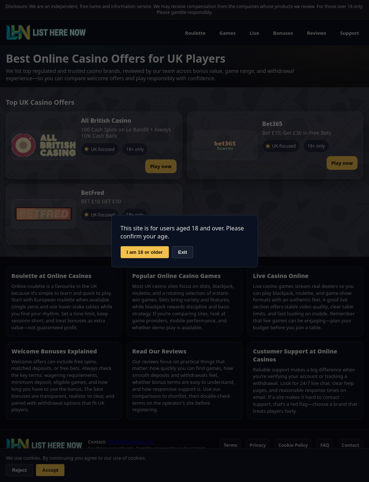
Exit (182, 252)
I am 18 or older (145, 252)
